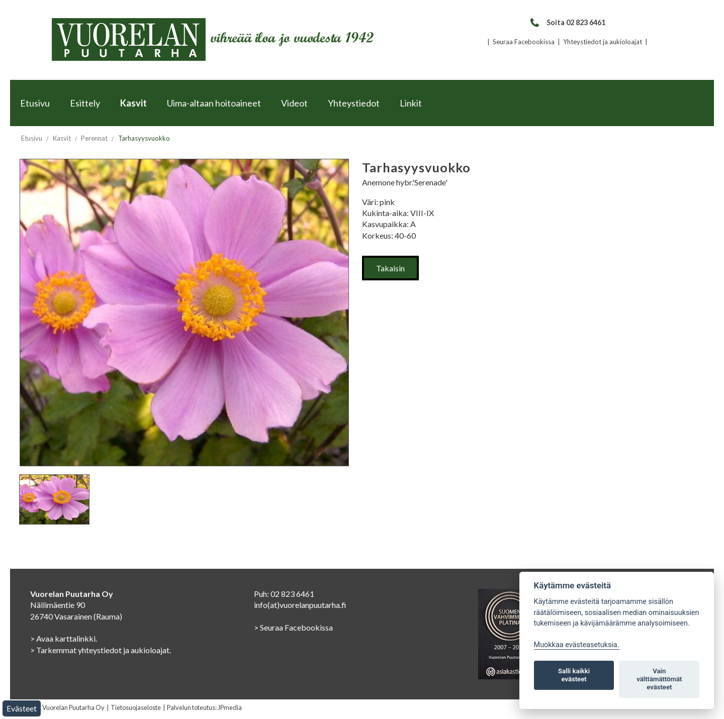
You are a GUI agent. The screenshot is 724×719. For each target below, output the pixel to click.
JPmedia (230, 707)
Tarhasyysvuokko (144, 138)
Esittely (85, 103)
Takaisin (390, 268)
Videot (294, 103)
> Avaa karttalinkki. (63, 638)
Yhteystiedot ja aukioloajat (602, 42)
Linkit (411, 103)
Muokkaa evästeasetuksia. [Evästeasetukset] (576, 645)
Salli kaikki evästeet (574, 675)
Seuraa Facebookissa (524, 42)
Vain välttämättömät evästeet (659, 679)
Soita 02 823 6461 (567, 22)
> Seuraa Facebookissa (293, 627)
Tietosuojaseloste (136, 707)
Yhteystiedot (354, 103)
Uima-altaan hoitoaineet (214, 103)
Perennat (94, 138)
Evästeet (22, 708)
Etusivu (35, 103)
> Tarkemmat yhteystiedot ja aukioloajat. (100, 650)
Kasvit (133, 103)
